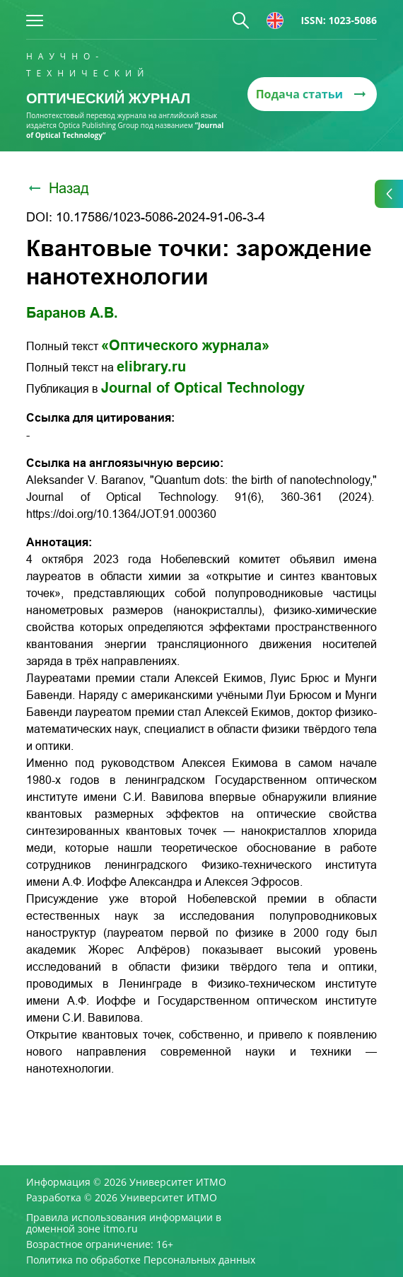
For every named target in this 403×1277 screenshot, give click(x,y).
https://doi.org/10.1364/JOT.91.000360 (121, 514)
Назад (57, 188)
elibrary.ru (151, 366)
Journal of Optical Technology (203, 387)
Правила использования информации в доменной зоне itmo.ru (123, 1223)
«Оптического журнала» (185, 345)
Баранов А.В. (72, 312)
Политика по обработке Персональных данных (140, 1260)
